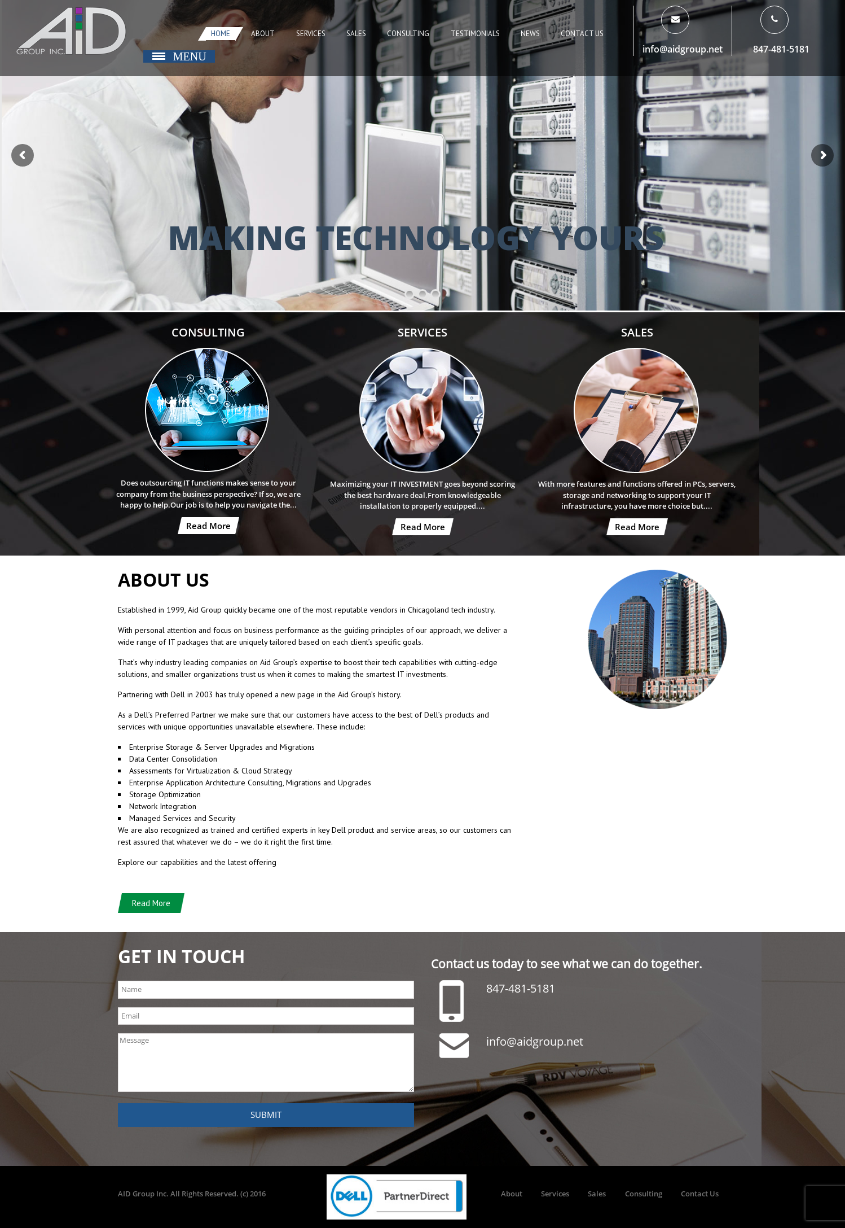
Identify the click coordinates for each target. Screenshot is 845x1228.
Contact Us (582, 33)
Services (310, 33)
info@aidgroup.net (682, 49)
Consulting (408, 33)
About (263, 33)
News (530, 33)
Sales (356, 33)
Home (220, 33)
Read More (208, 525)
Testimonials (475, 33)
